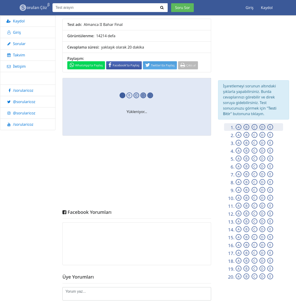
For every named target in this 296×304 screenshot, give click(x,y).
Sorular (15, 43)
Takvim (15, 55)
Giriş (249, 7)
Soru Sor (182, 7)
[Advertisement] (136, 173)
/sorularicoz (19, 90)
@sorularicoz (20, 101)
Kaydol (267, 7)
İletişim (15, 66)
